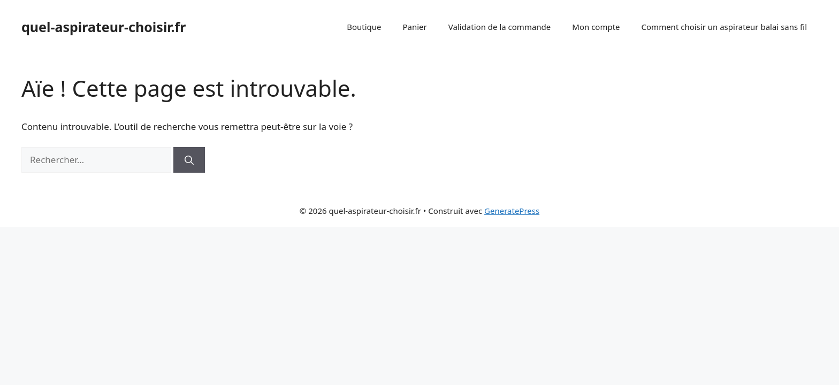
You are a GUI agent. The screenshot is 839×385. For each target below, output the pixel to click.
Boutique (364, 26)
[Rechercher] (189, 160)
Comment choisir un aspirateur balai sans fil (724, 26)
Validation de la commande (499, 26)
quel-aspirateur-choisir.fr (103, 27)
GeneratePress (511, 210)
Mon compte (596, 26)
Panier (414, 26)
